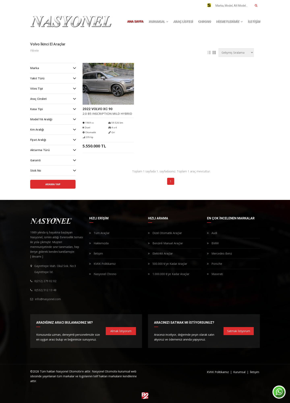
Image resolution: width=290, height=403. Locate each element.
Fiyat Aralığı (38, 140)
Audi (212, 233)
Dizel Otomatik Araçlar (165, 233)
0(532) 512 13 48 (172, 5)
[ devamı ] (36, 256)
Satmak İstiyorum (238, 331)
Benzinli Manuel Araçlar (165, 243)
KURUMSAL (158, 21)
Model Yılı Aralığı (41, 119)
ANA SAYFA (135, 21)
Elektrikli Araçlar (160, 253)
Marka (34, 68)
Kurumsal (239, 372)
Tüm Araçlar (99, 233)
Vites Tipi (36, 88)
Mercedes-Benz (219, 253)
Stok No (35, 170)
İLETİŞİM (254, 21)
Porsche (214, 264)
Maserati (215, 274)
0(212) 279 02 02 (144, 5)
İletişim (96, 253)
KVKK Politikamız (102, 264)
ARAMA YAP (52, 184)
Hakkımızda (99, 243)
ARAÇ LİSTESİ (183, 21)
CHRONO (204, 21)
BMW (213, 243)
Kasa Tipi (36, 109)
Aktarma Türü (40, 150)
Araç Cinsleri (38, 99)
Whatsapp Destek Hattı (47, 5)
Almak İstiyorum (121, 331)
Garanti (35, 160)
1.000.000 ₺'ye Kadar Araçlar (168, 274)
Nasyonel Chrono (102, 274)
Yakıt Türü (37, 78)
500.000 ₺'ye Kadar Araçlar (167, 264)
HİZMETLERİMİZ (229, 21)
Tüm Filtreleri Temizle (150, 50)
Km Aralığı (37, 129)
